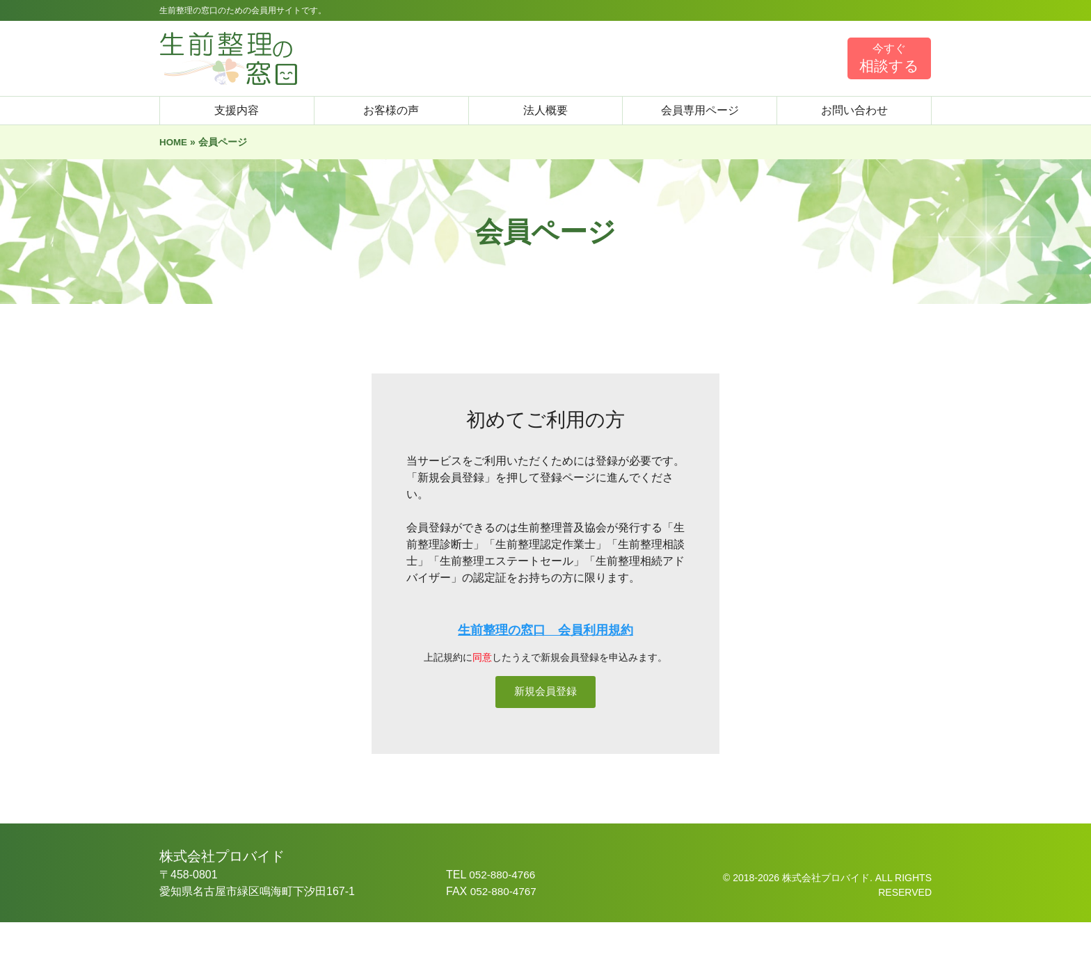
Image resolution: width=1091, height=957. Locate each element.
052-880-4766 (504, 909)
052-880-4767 (505, 926)
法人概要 (545, 110)
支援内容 (236, 110)
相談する (889, 58)
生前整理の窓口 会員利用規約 (545, 630)
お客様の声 (391, 110)
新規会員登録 (545, 709)
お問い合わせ (854, 110)
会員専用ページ (700, 110)
